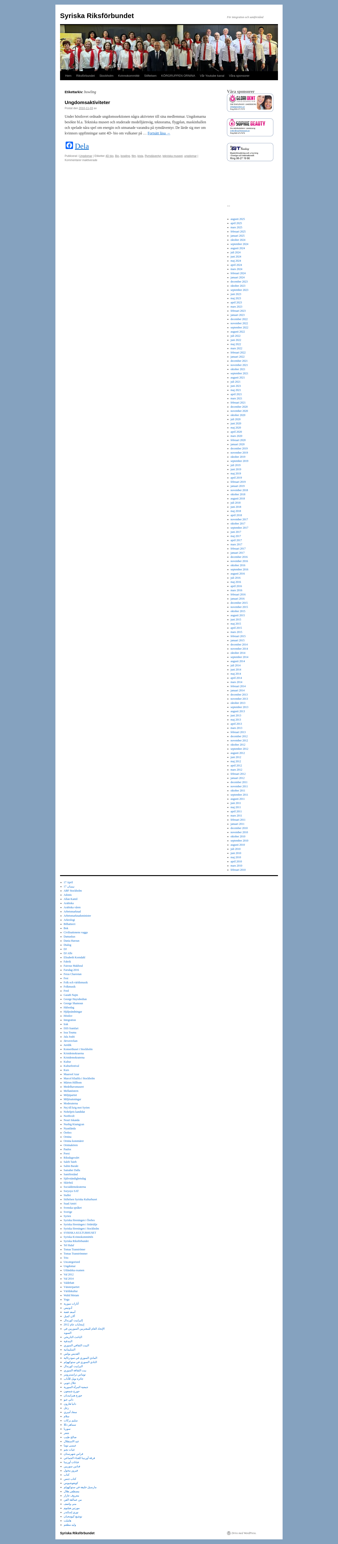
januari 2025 (238, 235)
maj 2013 (236, 719)
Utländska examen (74, 1270)
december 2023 (239, 281)
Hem (68, 75)
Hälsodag (69, 1007)
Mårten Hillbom (73, 1082)
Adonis (68, 894)
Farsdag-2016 (71, 970)
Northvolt (69, 1116)
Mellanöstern (71, 1091)
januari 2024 (238, 277)
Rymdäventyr (153, 156)
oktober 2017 (238, 523)
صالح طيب (70, 1437)
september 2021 (239, 373)
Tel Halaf (69, 1245)
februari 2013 (238, 732)
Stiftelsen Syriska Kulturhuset (80, 1199)
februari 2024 (238, 273)
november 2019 (239, 452)
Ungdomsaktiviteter (87, 102)
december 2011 (239, 782)
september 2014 (239, 657)
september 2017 (239, 527)
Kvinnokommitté (128, 75)
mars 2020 (236, 436)
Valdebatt (69, 1282)
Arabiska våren (72, 907)
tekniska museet (173, 156)
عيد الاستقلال (71, 1441)
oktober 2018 (238, 494)
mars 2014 (236, 682)
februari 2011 (238, 819)
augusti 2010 (238, 844)
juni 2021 (236, 386)
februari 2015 (238, 636)
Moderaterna (71, 1103)
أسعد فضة (69, 1312)
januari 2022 (238, 356)
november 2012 (239, 740)
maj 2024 (236, 260)
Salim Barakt (71, 1166)
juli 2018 (236, 502)
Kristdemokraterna (74, 1057)
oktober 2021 (238, 369)
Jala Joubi (69, 1036)
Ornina (67, 1136)
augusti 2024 (238, 248)
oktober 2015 (238, 611)
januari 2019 (238, 486)
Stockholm (106, 75)
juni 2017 (236, 532)
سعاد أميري (70, 1412)
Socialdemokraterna (75, 1186)
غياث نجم (69, 1449)
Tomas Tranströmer (75, 1249)
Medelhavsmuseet (74, 1086)
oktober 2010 (238, 836)
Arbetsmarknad (72, 911)
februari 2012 (238, 773)
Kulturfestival (71, 1065)
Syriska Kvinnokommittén (78, 1237)
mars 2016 (236, 590)
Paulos (67, 1149)
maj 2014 (236, 673)
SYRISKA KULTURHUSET (80, 1232)
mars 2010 (236, 865)
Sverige (68, 1212)
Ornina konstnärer (74, 1141)
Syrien (67, 1216)
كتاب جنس (70, 1478)
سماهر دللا (70, 1424)
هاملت (67, 1520)
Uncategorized (72, 1262)
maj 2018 (236, 511)
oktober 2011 (238, 790)
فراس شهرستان (73, 1453)
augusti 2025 (238, 219)
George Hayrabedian (75, 999)
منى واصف (70, 1504)
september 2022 (239, 327)
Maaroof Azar (71, 1074)
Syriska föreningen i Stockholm (81, 1228)
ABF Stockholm (73, 890)
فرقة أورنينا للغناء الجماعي (79, 1458)
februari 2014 (238, 686)
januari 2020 (238, 444)
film (134, 156)
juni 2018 (236, 506)
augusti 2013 (238, 711)
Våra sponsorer (239, 75)
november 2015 (239, 607)
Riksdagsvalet (71, 1157)
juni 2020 (236, 423)
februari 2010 (238, 869)
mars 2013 (236, 728)
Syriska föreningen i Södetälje (80, 1224)
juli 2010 (236, 849)
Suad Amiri (70, 1203)
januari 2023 (238, 315)
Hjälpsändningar (73, 1011)
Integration (70, 1020)
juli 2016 (236, 577)
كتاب (67, 1474)
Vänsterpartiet (72, 1287)
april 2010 (236, 861)
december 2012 (239, 736)
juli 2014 (236, 665)
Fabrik (67, 961)
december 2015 (239, 602)
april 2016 (236, 586)
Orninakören (71, 1145)
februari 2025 (238, 231)
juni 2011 (236, 803)
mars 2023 (236, 306)
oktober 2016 (238, 565)
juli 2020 (236, 419)
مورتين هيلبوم (72, 1508)
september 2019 (239, 461)
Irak (66, 1024)
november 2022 (239, 323)
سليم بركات (71, 1420)
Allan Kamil (71, 899)
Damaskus (69, 936)
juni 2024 (236, 256)
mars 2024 (236, 269)
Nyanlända (70, 1128)
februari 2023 (238, 310)
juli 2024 (236, 252)
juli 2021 (236, 381)
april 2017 (236, 540)
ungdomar (190, 156)
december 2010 (239, 828)
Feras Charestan (73, 974)
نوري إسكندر (71, 1512)
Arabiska (69, 903)
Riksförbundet (85, 75)
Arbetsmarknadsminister (77, 915)
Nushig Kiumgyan (74, 1124)
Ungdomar (85, 156)
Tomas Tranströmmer (76, 1253)
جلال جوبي (70, 1383)
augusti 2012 (238, 753)
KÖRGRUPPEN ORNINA (178, 75)
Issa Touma (70, 1032)
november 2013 (239, 698)
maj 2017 (236, 536)
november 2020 (239, 411)
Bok (66, 928)
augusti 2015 (238, 615)
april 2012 (236, 765)
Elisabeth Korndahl (74, 957)
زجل (66, 1408)
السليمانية (69, 1349)
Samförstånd (71, 1174)
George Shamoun (73, 1003)
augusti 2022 (238, 331)
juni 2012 (236, 757)
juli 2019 (236, 465)
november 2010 (239, 832)
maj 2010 (236, 857)
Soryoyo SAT (71, 1191)
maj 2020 (236, 427)
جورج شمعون (72, 1391)
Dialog (67, 945)
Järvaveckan (70, 1040)
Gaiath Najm (71, 995)
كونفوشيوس (71, 1483)
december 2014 (239, 644)
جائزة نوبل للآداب (73, 1378)
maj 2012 (236, 761)
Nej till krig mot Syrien (77, 1107)
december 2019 (239, 448)
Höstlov (68, 1015)
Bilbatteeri (70, 924)
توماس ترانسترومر (75, 1374)
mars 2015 (236, 632)
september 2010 (239, 840)
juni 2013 (236, 715)
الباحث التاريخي (73, 1337)
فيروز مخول (71, 1470)
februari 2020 (238, 440)
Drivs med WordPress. (244, 1533)
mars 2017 (236, 544)
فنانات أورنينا (71, 1462)
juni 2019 (236, 469)
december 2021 (239, 360)
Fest (66, 978)
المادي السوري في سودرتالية (80, 1358)
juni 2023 (236, 294)
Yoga (67, 1299)
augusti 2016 (238, 573)
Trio (66, 1257)
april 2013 (236, 723)
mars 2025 (236, 227)
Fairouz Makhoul (73, 965)
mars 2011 (236, 815)
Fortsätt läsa (159, 133)
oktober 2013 (238, 703)
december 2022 (239, 319)
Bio (117, 156)
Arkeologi (69, 919)
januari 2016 (238, 598)
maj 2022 (236, 344)
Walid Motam (71, 1295)
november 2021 (239, 365)
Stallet (67, 1195)
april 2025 (236, 223)
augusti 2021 (238, 377)
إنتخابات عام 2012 (74, 1324)
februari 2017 (238, 548)
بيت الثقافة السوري (75, 1370)
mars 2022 (236, 348)
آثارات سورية (71, 1303)
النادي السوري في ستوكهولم (80, 1362)
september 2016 (239, 569)
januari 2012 (238, 778)
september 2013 (239, 707)
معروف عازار (71, 1495)
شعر (66, 1433)
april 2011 (236, 811)
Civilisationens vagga (76, 932)
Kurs (66, 1070)
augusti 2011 (238, 799)
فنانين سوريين (72, 1466)
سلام (66, 1416)
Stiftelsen (150, 75)
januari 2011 (238, 824)
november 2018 (239, 490)
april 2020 (236, 431)
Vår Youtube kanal (212, 75)
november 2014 (239, 648)
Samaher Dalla (72, 1170)
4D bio (109, 156)
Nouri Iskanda (72, 1120)
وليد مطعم (70, 1524)
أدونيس (68, 1307)
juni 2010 (236, 853)
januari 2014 (238, 690)
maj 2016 (236, 582)
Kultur (67, 1061)
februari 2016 (238, 594)
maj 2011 (236, 807)
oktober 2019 (238, 456)
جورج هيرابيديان (73, 1395)
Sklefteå (68, 1182)
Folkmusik (70, 986)
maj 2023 (236, 298)
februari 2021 (238, 402)
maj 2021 (236, 390)
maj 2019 (236, 473)
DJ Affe (68, 953)
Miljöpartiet (70, 1095)
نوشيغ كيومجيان (73, 1516)
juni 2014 (236, 669)
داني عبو (68, 1399)
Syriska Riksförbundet (97, 15)
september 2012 (239, 748)
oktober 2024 (238, 239)
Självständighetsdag (75, 1178)
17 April (68, 882)
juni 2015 (236, 619)
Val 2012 (69, 1274)
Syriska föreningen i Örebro (79, 1220)
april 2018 (236, 515)
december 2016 (239, 557)
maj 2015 (236, 623)
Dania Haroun (72, 940)
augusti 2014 (238, 661)
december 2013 (239, 694)
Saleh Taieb (70, 1161)
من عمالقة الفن (73, 1499)
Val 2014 (69, 1278)
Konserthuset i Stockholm (78, 1049)
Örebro (68, 1132)
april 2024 (236, 265)
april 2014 (236, 678)
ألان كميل (69, 1316)
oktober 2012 (238, 744)
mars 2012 (236, 769)
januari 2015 (238, 640)
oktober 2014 (238, 652)
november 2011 (239, 786)
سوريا (67, 1428)
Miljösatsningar (72, 1099)
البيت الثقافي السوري (76, 1345)
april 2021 (236, 394)
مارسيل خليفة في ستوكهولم (80, 1487)
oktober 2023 (238, 285)
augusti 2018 (238, 498)
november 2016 (239, 561)
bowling (125, 156)
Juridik (67, 1045)
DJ (65, 949)
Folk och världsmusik (76, 982)
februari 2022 (238, 352)
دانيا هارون (70, 1403)
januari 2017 (238, 552)
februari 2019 (238, 481)
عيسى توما (70, 1445)
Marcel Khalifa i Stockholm (79, 1078)
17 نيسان (69, 886)
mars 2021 (236, 398)
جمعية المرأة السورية (76, 1387)
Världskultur (71, 1291)
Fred (66, 990)
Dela (82, 146)
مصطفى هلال (71, 1491)
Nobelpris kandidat (74, 1111)
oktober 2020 (238, 415)
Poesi (67, 1153)
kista (140, 156)
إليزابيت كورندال (73, 1320)
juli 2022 (236, 335)
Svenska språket (73, 1207)
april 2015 (236, 627)
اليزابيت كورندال (73, 1366)
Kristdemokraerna (74, 1053)
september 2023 (239, 290)
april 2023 (236, 302)
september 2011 (239, 794)
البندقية (68, 1341)
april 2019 (236, 477)
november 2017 (239, 519)
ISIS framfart (71, 1028)
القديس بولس (72, 1353)
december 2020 (239, 406)
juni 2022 (236, 340)
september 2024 (239, 244)
